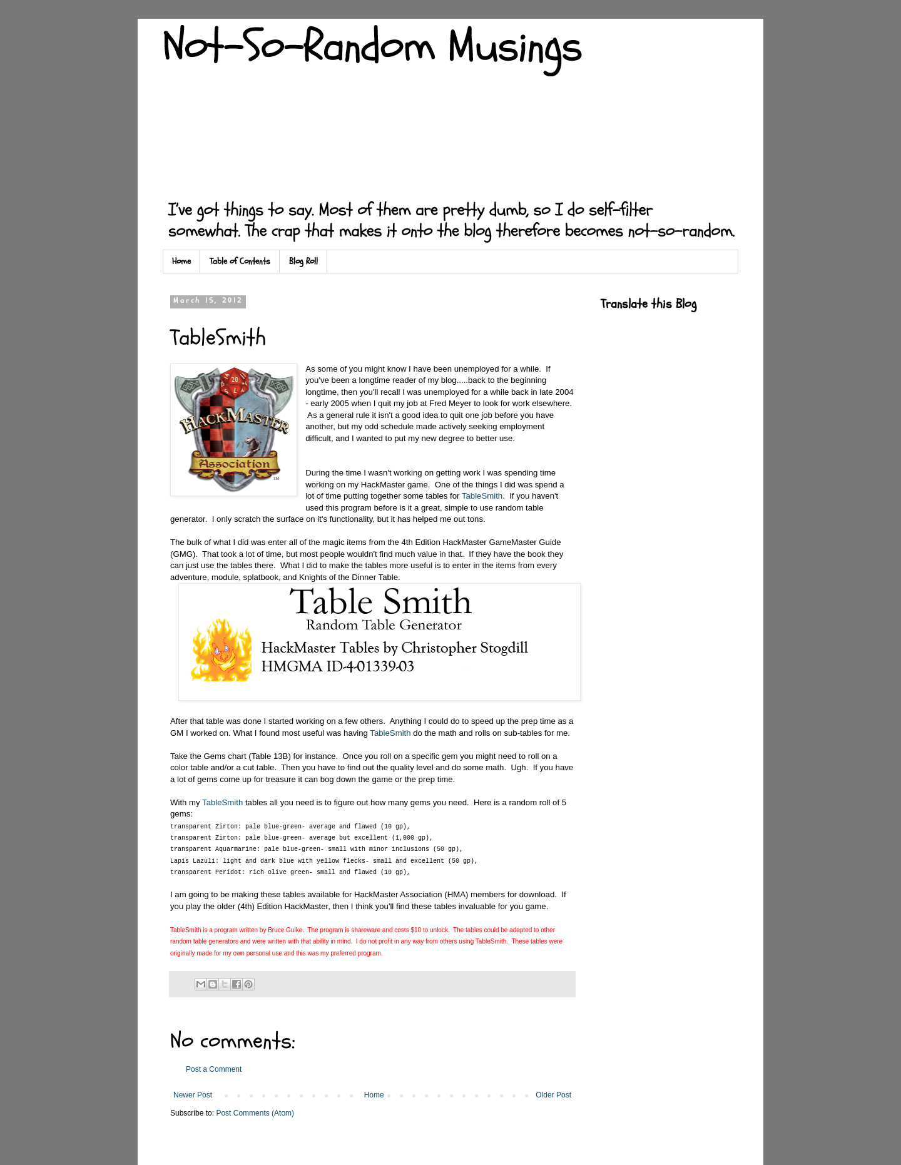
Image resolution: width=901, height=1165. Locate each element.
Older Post (553, 1095)
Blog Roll (303, 261)
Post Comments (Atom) (255, 1113)
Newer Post (192, 1095)
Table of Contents (240, 261)
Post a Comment (214, 1069)
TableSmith (482, 496)
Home (181, 261)
